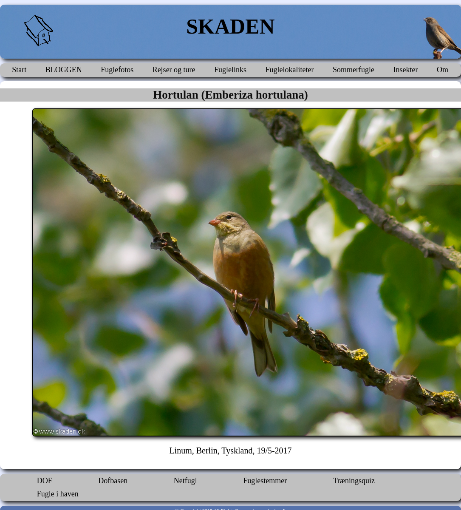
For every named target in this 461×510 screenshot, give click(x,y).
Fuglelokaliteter (290, 69)
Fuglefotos (117, 69)
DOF (44, 480)
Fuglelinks (230, 69)
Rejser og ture (174, 69)
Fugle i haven (58, 494)
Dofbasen (112, 480)
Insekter (405, 69)
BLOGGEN (63, 69)
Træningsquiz (354, 480)
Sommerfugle (353, 69)
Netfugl (185, 480)
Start (19, 69)
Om (442, 69)
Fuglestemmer (265, 480)
